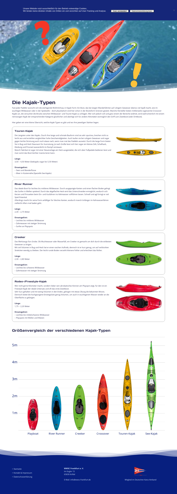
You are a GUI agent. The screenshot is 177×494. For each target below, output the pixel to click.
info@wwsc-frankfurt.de (80, 479)
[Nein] (174, 10)
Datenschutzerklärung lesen (142, 11)
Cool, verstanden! (120, 11)
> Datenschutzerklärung (22, 476)
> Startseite (17, 469)
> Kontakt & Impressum (22, 473)
